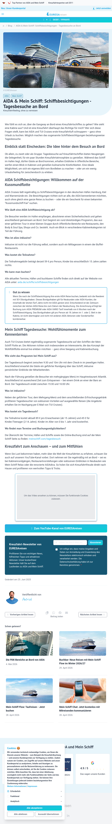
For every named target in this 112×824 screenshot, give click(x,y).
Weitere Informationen (16, 786)
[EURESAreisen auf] (53, 612)
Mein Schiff (17, 96)
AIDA (6, 96)
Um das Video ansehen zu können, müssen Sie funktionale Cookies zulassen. (56, 497)
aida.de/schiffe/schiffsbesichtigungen (38, 282)
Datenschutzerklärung (70, 562)
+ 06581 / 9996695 (55, 19)
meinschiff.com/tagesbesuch (45, 438)
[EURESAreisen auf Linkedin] (68, 815)
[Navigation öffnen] (2, 14)
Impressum (32, 786)
